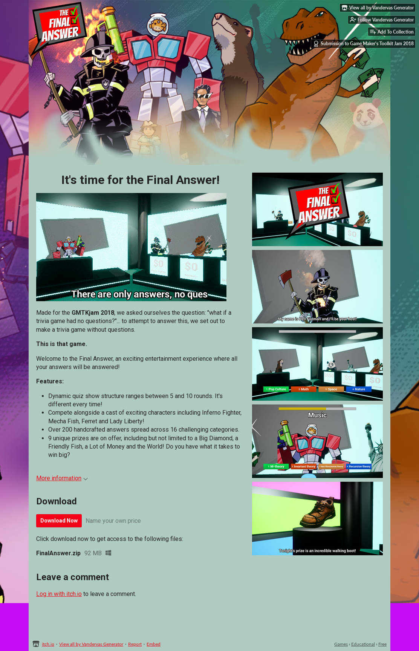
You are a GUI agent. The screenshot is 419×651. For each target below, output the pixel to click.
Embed (154, 644)
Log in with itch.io (59, 593)
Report (135, 644)
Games (341, 644)
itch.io (48, 644)
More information (62, 478)
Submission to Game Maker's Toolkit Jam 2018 (363, 44)
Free (382, 644)
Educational (363, 644)
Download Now (59, 521)
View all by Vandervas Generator (91, 644)
